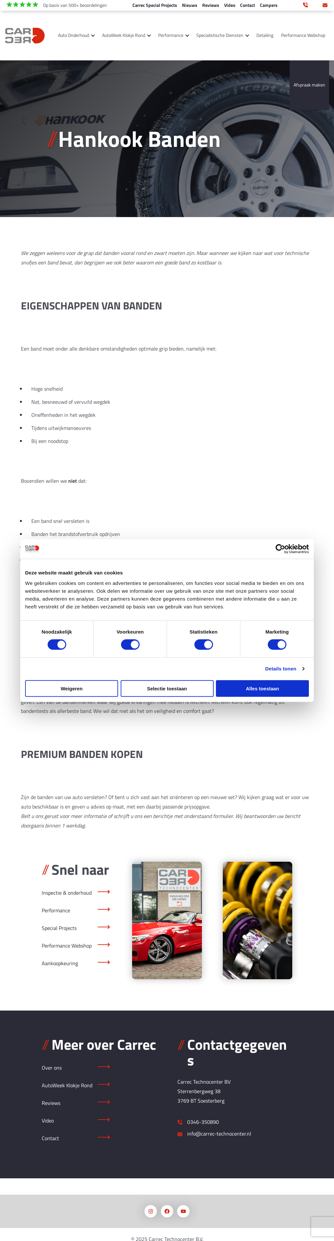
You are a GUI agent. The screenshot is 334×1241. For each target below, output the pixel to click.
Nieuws (189, 5)
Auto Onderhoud (73, 35)
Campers (269, 5)
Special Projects (59, 928)
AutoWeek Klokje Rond (123, 35)
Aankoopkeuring (60, 963)
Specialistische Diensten (219, 35)
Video (229, 5)
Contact (247, 5)
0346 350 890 (305, 4)
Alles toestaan (262, 688)
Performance (170, 35)
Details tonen (280, 668)
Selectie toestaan (167, 688)
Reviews (210, 5)
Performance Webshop (303, 35)
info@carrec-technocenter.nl (325, 4)
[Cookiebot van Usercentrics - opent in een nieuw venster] (280, 549)
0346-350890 (203, 1122)
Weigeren (72, 688)
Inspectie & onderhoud (67, 893)
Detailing (264, 35)
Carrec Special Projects (154, 5)
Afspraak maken (309, 84)
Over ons (272, 84)
